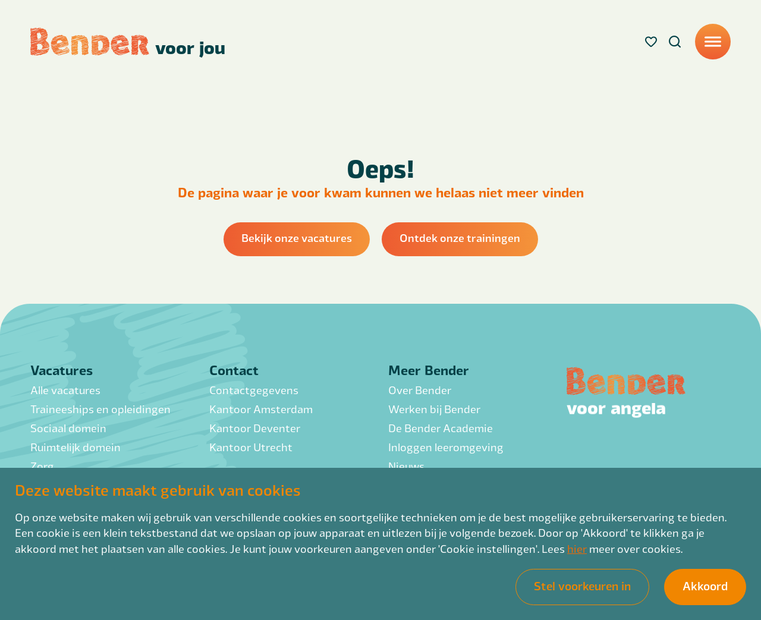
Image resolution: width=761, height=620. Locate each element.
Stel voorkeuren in (582, 585)
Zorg (42, 465)
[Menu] (713, 41)
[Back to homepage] (127, 41)
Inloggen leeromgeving (446, 446)
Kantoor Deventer (254, 427)
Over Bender (419, 389)
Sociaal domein (68, 427)
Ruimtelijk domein (75, 446)
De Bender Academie (440, 427)
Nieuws (406, 465)
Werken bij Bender (434, 408)
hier (577, 548)
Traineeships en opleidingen (100, 408)
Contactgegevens (253, 389)
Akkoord (705, 585)
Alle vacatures (65, 389)
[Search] (675, 42)
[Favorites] (651, 42)
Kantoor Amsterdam (261, 408)
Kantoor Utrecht (251, 446)
